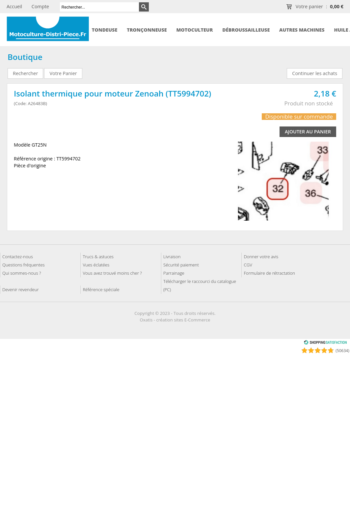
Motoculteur (194, 30)
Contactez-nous (17, 257)
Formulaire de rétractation (269, 273)
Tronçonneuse (147, 30)
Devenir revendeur (20, 289)
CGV (248, 265)
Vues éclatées (96, 265)
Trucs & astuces (98, 257)
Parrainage (173, 273)
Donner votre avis (261, 257)
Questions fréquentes (23, 265)
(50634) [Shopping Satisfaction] (342, 350)
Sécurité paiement (181, 265)
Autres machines (301, 30)
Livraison (172, 257)
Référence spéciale (101, 289)
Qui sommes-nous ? (21, 273)
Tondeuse (105, 30)
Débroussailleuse (246, 30)
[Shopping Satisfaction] (325, 343)
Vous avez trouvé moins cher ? (112, 273)
